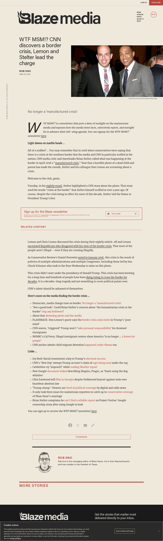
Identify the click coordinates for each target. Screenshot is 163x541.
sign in (144, 2)
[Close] (159, 531)
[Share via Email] (85, 425)
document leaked (57, 371)
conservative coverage (120, 392)
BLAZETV (140, 19)
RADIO (139, 17)
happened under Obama (98, 344)
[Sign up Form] (122, 213)
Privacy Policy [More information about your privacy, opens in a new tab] (15, 538)
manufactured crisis (67, 162)
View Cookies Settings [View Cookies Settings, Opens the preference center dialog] (124, 531)
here (43, 135)
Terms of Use (55, 215)
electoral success (96, 358)
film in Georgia (65, 379)
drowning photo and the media (64, 315)
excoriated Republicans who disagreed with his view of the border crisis (70, 246)
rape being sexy (102, 362)
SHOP (139, 21)
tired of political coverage (81, 387)
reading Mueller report (83, 367)
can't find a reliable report (79, 400)
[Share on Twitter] (78, 425)
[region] (81, 531)
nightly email (54, 185)
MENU (154, 14)
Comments (81, 437)
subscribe (156, 2)
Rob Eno (25, 71)
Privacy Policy (45, 215)
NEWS (139, 12)
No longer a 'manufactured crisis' (102, 303)
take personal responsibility (94, 328)
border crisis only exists (96, 319)
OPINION (140, 14)
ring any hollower (52, 311)
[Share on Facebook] (70, 425)
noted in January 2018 (91, 257)
